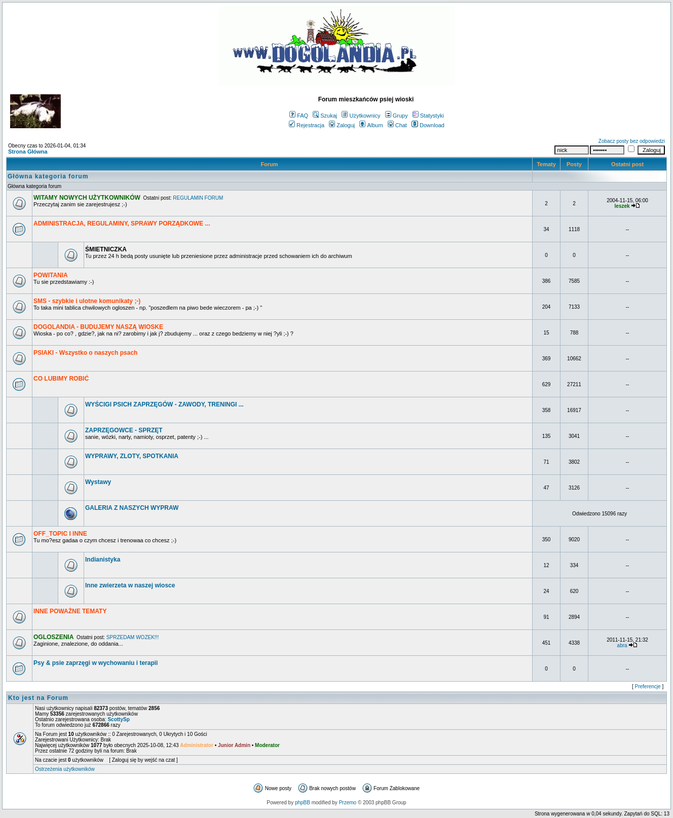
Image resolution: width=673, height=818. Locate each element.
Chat (397, 125)
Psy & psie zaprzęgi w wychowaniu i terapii (95, 662)
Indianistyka (102, 559)
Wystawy (98, 482)
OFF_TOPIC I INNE (60, 533)
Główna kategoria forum (48, 176)
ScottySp (118, 719)
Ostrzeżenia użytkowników (65, 769)
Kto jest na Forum (38, 697)
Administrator (196, 745)
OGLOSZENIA (53, 637)
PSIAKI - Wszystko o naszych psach (85, 352)
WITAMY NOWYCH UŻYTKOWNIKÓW (86, 197)
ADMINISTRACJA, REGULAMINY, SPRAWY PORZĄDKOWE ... (121, 223)
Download (428, 125)
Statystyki (428, 116)
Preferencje (648, 686)
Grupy (396, 116)
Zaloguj (342, 125)
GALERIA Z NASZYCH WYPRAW (131, 507)
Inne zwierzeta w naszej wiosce (130, 585)
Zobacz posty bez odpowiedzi (632, 141)
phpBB (302, 802)
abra (622, 645)
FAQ (298, 116)
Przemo (347, 802)
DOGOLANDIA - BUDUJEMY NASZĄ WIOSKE (98, 326)
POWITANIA (50, 275)
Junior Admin (234, 745)
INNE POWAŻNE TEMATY (69, 611)
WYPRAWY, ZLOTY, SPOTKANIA (131, 456)
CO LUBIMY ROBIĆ (61, 378)
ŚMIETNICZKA (106, 249)
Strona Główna (28, 151)
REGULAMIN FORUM (198, 198)
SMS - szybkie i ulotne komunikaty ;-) (86, 301)
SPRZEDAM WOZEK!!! (132, 637)
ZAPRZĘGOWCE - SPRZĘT (124, 430)
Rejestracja (306, 125)
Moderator (267, 745)
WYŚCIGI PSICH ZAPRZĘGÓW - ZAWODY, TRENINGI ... (164, 404)
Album (371, 125)
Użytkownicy (361, 116)
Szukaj (325, 116)
